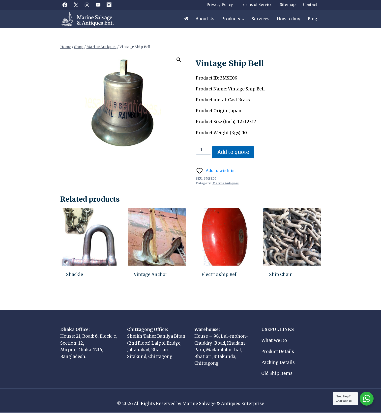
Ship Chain (281, 274)
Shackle (74, 274)
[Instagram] (87, 5)
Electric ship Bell (220, 274)
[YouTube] (98, 5)
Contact (310, 4)
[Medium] (109, 5)
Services (260, 19)
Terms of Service (256, 4)
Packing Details (278, 362)
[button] (178, 59)
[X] (76, 5)
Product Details (277, 351)
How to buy (288, 19)
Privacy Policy (219, 4)
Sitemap (287, 4)
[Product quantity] (203, 150)
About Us (205, 19)
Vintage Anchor (150, 274)
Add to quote (233, 152)
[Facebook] (65, 5)
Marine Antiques (225, 183)
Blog (312, 19)
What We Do (274, 340)
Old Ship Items (277, 373)
